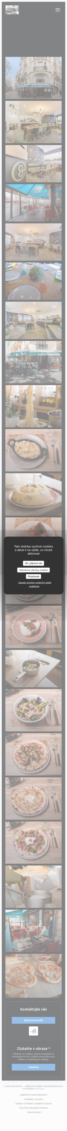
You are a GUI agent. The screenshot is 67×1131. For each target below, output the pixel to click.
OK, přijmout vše (33, 563)
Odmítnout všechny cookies (33, 570)
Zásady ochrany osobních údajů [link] (34, 582)
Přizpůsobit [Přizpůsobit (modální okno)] (33, 576)
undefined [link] (34, 586)
